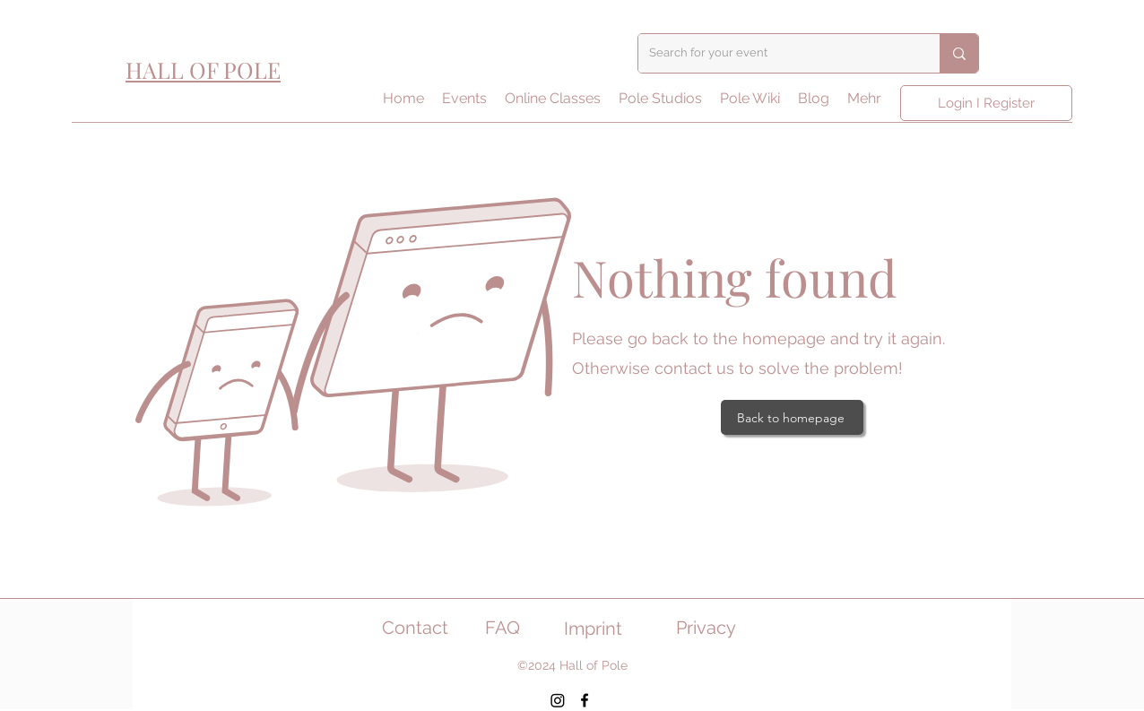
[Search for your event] (775, 53)
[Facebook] (585, 700)
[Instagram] (558, 700)
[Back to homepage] (792, 417)
